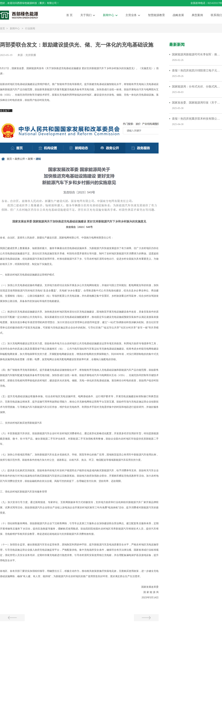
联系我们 (216, 15)
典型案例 (197, 15)
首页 (2, 28)
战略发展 (178, 15)
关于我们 (86, 15)
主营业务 (131, 15)
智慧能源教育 (156, 15)
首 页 (69, 15)
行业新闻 (30, 28)
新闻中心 (108, 15)
